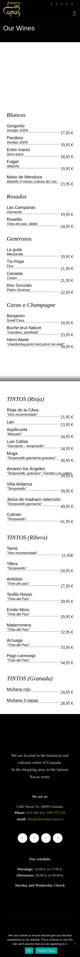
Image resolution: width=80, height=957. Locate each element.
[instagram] (34, 838)
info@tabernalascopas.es (45, 819)
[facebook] (22, 838)
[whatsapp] (58, 838)
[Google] (46, 838)
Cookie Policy (46, 950)
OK (29, 950)
